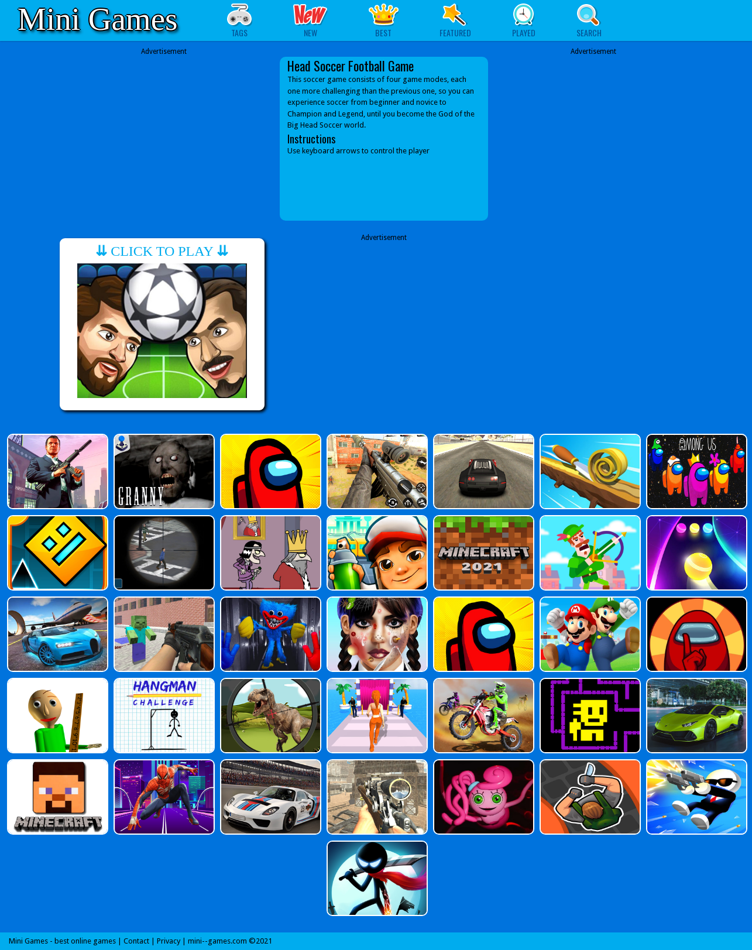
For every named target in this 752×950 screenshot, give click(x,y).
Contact (136, 941)
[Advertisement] (164, 130)
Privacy (168, 941)
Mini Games (97, 19)
